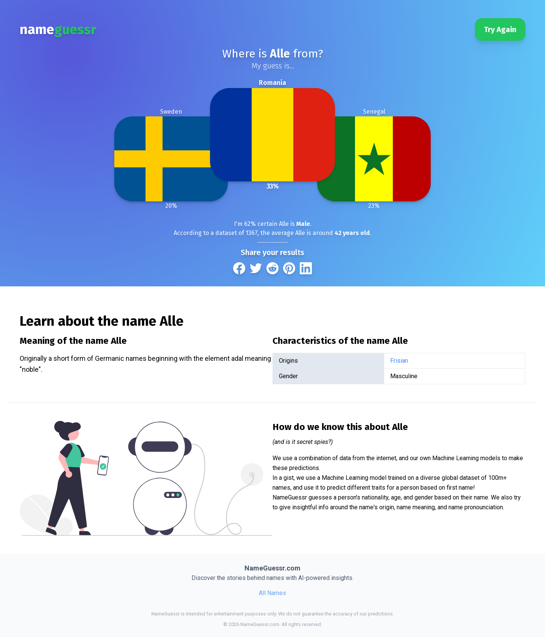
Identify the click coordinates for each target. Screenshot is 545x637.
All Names (272, 593)
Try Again (500, 29)
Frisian (399, 360)
